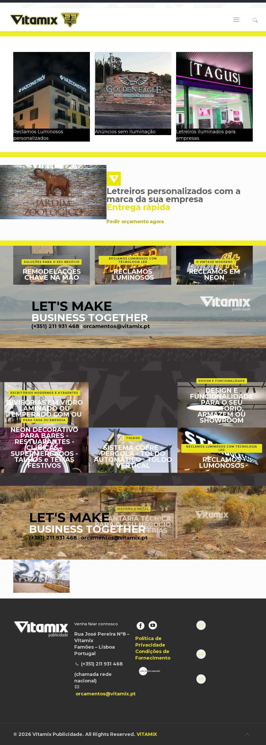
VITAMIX (147, 734)
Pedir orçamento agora (135, 221)
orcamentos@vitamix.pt (116, 326)
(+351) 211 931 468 (55, 326)
